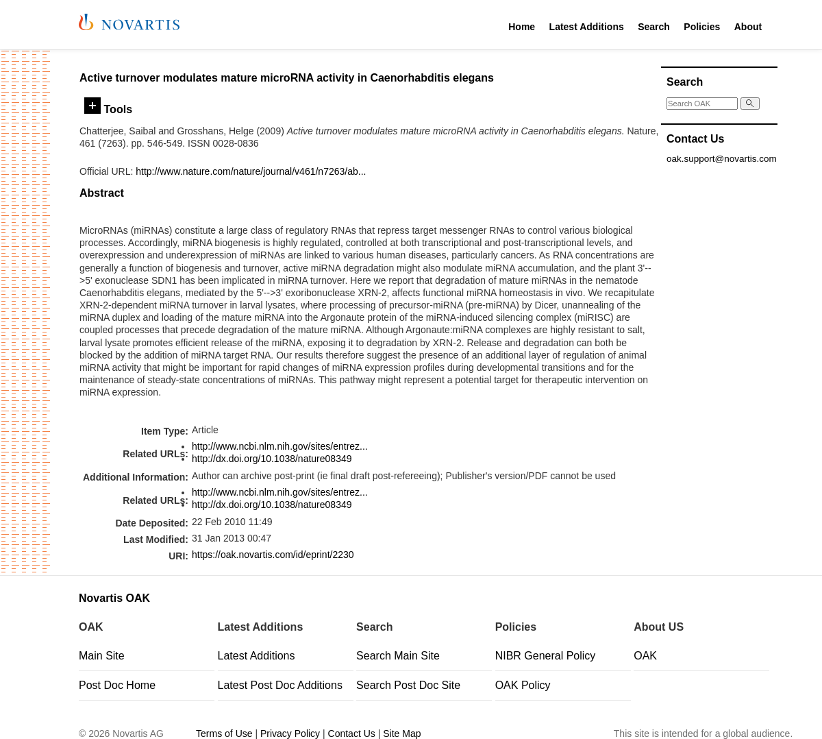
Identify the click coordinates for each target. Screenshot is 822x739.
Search (654, 26)
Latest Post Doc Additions (280, 685)
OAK (645, 656)
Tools (108, 109)
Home (521, 26)
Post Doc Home (117, 685)
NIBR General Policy (545, 656)
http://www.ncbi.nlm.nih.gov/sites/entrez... (280, 446)
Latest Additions (586, 26)
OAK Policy (523, 685)
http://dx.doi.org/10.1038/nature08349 (272, 458)
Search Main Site (398, 656)
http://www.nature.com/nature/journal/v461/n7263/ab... (251, 171)
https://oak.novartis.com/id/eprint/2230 (273, 554)
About (748, 26)
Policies (702, 26)
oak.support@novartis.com (722, 159)
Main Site (102, 656)
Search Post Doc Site (408, 685)
